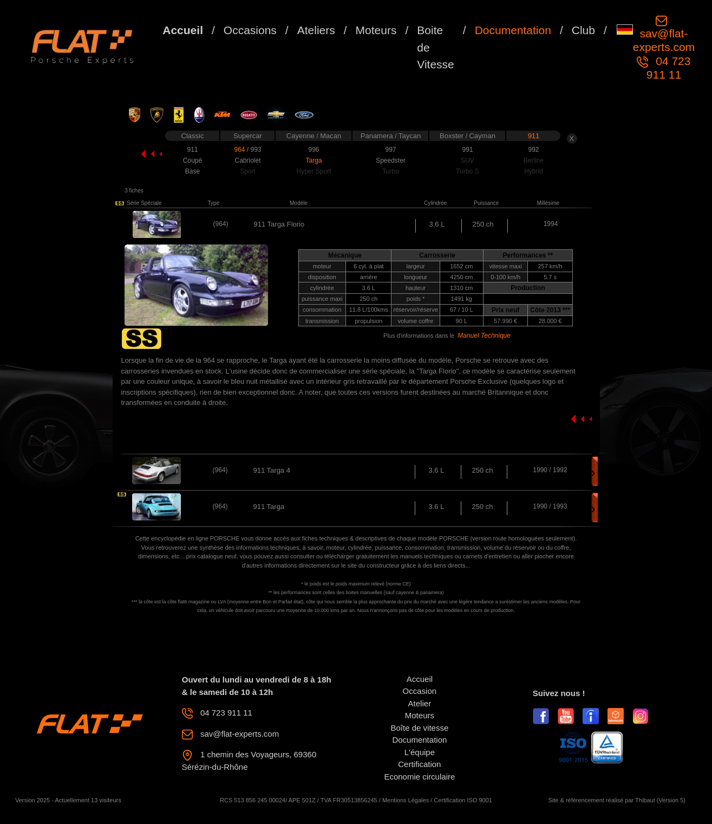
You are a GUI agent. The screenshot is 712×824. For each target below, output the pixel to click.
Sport (248, 171)
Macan (330, 136)
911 (534, 136)
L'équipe (419, 752)
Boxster (453, 136)
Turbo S (467, 171)
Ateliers (316, 30)
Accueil (182, 30)
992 (533, 149)
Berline (534, 160)
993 (255, 149)
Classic (192, 136)
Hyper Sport (313, 171)
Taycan (410, 136)
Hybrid (533, 171)
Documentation (513, 30)
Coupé (192, 160)
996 (313, 149)
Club (583, 30)
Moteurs (376, 30)
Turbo (390, 171)
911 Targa (269, 507)
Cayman (482, 136)
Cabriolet (247, 160)
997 (390, 149)
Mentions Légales (405, 800)
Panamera (378, 136)
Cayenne (301, 136)
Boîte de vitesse (420, 727)
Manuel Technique (484, 335)
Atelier (420, 703)
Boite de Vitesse (435, 47)
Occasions (250, 30)
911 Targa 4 (271, 470)
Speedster (391, 160)
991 (467, 149)
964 (240, 149)
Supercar (247, 136)
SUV (467, 160)
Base (192, 171)
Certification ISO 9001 (463, 800)
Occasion (420, 691)
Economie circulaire (419, 776)
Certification (419, 764)
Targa (313, 160)
